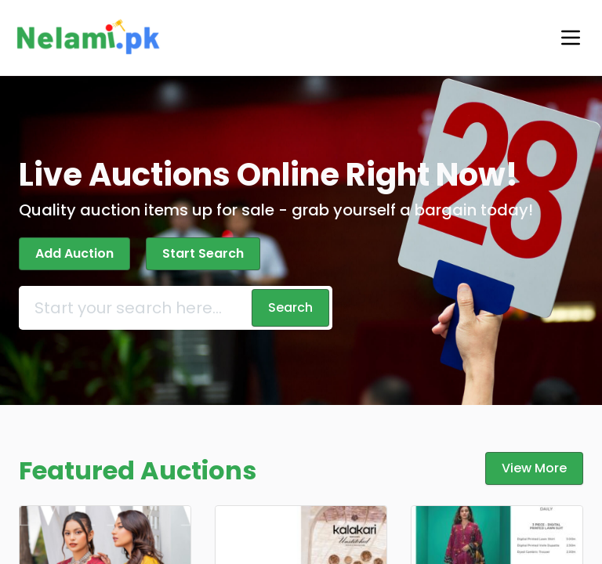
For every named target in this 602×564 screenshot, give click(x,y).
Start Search (195, 253)
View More (537, 468)
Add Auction (72, 253)
